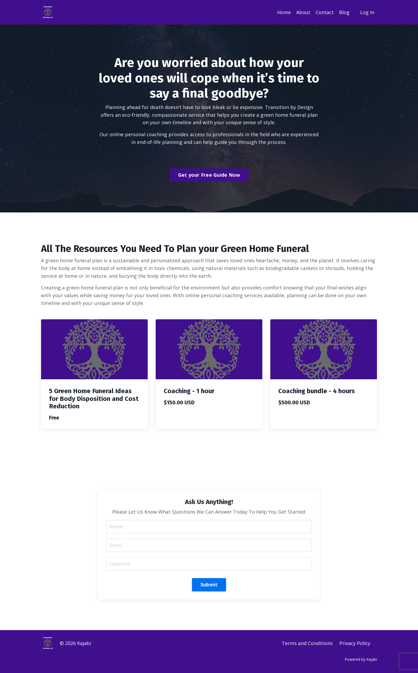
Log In (367, 12)
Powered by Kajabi (361, 659)
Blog (344, 12)
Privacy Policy (354, 643)
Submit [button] (209, 584)
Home (284, 12)
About (303, 12)
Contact (325, 12)
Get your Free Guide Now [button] (209, 175)
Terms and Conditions (307, 643)
